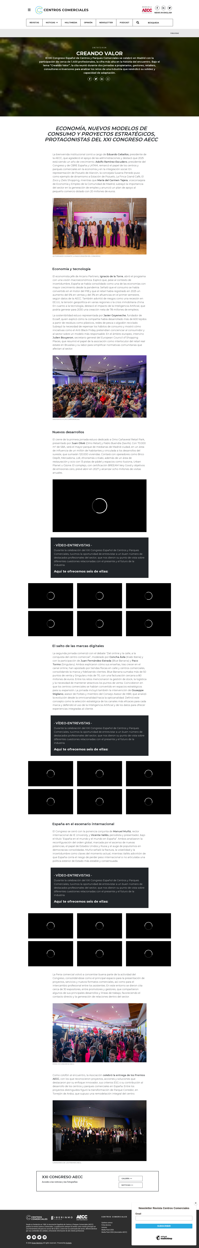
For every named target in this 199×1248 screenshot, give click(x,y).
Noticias (127, 1185)
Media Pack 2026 (108, 1230)
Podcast (124, 22)
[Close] (196, 1203)
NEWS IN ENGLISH (163, 12)
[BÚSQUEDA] (155, 22)
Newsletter (106, 22)
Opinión (88, 22)
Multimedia (71, 22)
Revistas (34, 22)
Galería (127, 1178)
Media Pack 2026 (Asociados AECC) (114, 1232)
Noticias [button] (52, 22)
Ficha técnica (106, 1225)
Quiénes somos (107, 1223)
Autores (104, 1227)
